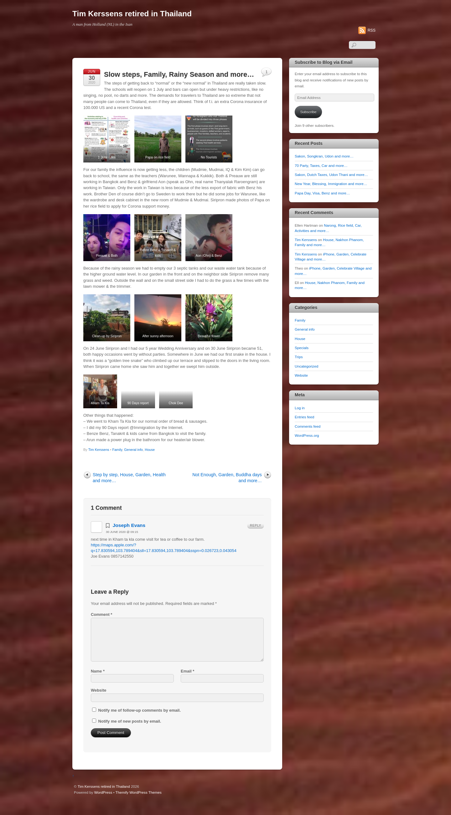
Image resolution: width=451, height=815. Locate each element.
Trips (299, 357)
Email (187, 684)
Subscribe (308, 112)
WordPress (103, 805)
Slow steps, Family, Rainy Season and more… (179, 74)
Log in (300, 408)
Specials (301, 348)
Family (117, 463)
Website (98, 703)
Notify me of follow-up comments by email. (139, 723)
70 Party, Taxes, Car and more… (321, 165)
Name (98, 684)
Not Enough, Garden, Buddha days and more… (227, 490)
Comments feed (307, 426)
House (150, 463)
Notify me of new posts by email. (129, 734)
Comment (101, 627)
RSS (372, 30)
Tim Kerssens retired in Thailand (104, 799)
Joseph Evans (129, 538)
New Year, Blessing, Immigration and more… (331, 184)
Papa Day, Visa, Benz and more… (322, 193)
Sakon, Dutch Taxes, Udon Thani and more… (331, 175)
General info (133, 463)
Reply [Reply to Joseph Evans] (255, 538)
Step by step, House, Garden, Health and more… (129, 490)
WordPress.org (307, 435)
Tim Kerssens (98, 463)
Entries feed (304, 417)
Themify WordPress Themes (139, 805)
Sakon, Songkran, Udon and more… (324, 156)
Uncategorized (306, 366)
